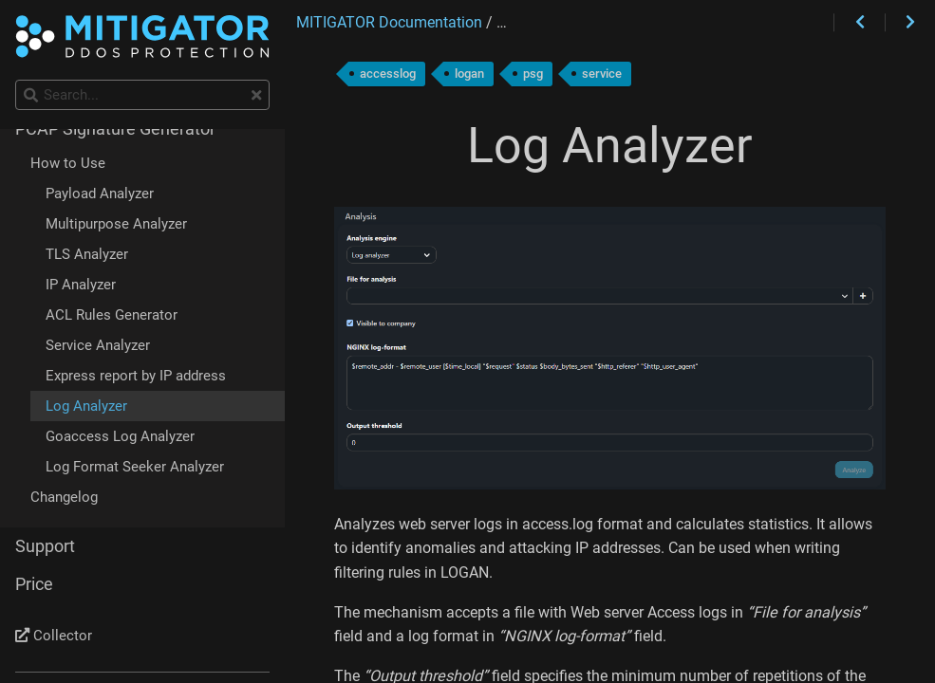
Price (34, 584)
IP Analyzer (81, 284)
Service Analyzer (98, 345)
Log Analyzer (86, 406)
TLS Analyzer (87, 254)
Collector (53, 635)
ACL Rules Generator (112, 314)
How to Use (67, 163)
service (602, 73)
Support (45, 546)
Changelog (64, 497)
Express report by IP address (136, 375)
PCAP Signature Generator (115, 129)
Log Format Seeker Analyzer (135, 466)
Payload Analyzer (100, 193)
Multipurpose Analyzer (116, 223)
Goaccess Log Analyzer (120, 436)
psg (533, 73)
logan (469, 73)
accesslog (388, 73)
